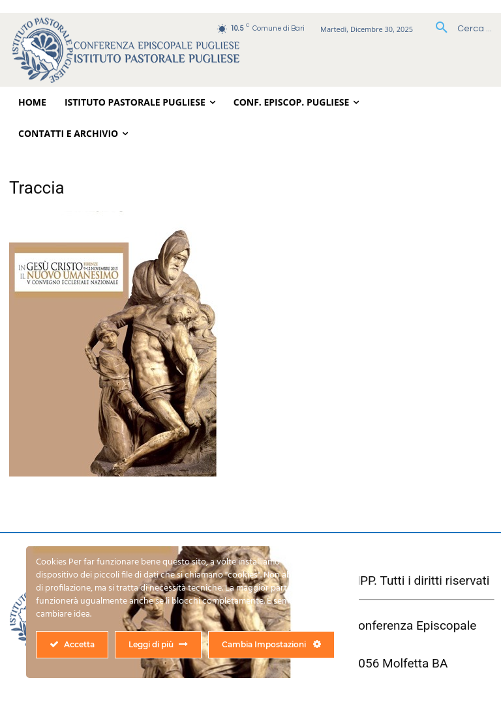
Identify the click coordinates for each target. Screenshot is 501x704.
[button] (459, 28)
